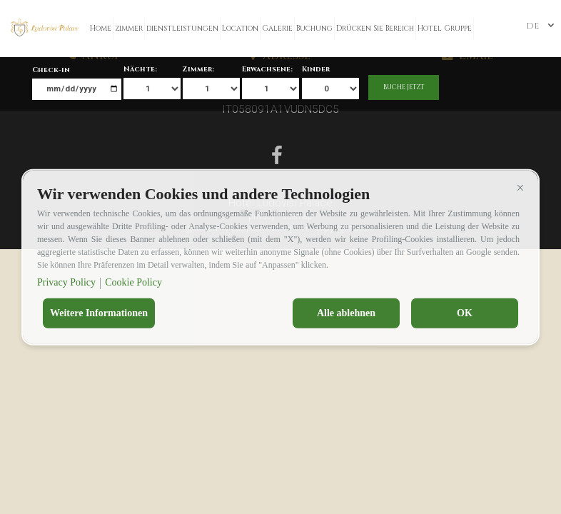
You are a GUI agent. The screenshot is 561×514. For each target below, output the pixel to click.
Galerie (277, 29)
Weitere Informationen (99, 313)
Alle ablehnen (346, 313)
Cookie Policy (133, 282)
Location (240, 29)
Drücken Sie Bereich (375, 29)
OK (464, 313)
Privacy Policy (66, 282)
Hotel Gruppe (445, 29)
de (532, 25)
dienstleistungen (182, 29)
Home (100, 29)
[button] (520, 187)
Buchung (314, 29)
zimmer (129, 29)
